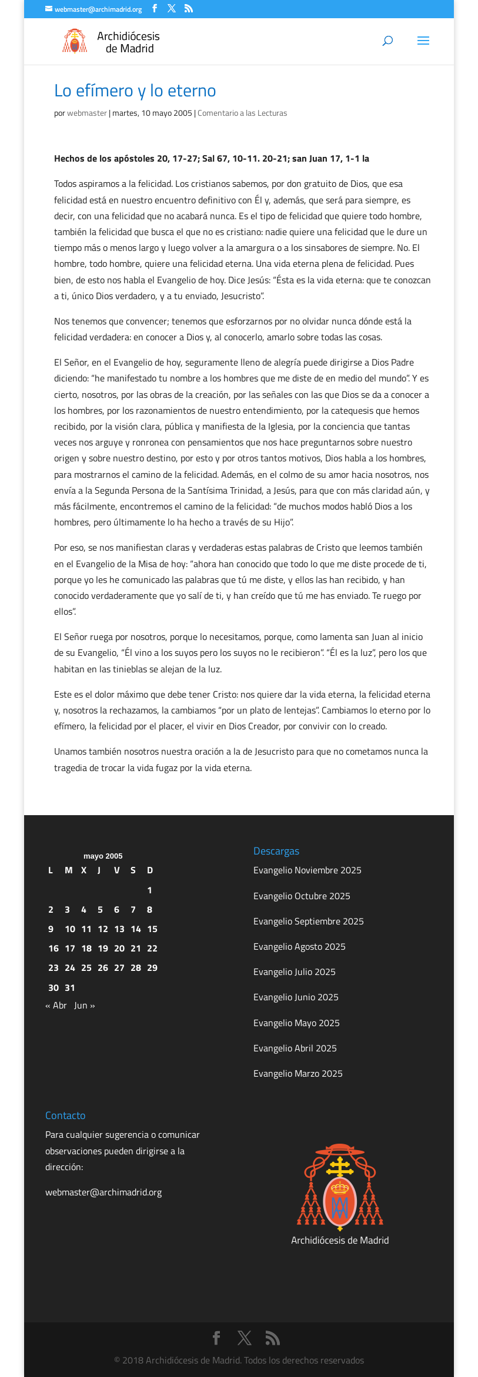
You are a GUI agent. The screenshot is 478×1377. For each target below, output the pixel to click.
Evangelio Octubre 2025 (301, 896)
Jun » (84, 1005)
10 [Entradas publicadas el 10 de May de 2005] (70, 929)
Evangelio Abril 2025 (295, 1048)
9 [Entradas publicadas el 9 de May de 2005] (51, 929)
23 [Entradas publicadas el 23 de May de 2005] (53, 967)
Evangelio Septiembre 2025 (308, 921)
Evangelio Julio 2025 (294, 971)
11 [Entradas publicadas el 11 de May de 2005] (86, 929)
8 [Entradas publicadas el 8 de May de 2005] (149, 909)
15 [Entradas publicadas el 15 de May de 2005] (152, 929)
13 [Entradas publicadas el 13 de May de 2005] (119, 929)
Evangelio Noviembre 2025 (307, 870)
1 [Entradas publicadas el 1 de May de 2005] (149, 890)
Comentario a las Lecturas (243, 112)
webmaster (87, 112)
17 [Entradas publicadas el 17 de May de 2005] (70, 948)
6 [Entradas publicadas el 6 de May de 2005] (116, 909)
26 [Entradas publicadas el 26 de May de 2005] (103, 967)
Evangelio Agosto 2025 (299, 946)
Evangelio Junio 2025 (296, 997)
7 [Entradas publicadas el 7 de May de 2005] (133, 909)
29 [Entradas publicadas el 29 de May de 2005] (152, 967)
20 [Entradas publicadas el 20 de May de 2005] (119, 948)
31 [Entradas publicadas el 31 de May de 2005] (70, 987)
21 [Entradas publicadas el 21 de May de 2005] (136, 948)
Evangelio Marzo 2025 (298, 1073)
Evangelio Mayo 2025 (296, 1023)
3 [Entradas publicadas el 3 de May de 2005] (67, 909)
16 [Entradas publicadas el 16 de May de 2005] (53, 948)
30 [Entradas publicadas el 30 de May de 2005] (53, 987)
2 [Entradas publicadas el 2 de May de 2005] (51, 909)
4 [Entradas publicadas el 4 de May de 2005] (83, 909)
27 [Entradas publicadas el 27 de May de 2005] (119, 967)
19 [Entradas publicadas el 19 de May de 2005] (103, 948)
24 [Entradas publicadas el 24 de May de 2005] (70, 967)
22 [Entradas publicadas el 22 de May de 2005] (152, 948)
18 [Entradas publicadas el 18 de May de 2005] (86, 948)
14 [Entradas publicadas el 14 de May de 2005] (136, 929)
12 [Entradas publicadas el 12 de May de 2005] (103, 929)
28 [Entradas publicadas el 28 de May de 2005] (136, 967)
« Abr (56, 1005)
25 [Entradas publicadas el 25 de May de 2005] (86, 967)
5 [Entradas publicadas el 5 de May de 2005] (100, 909)
